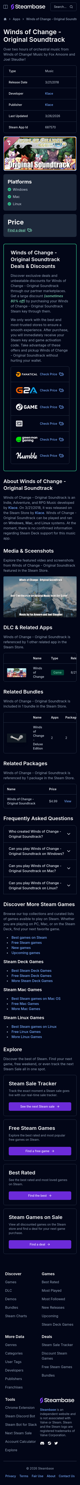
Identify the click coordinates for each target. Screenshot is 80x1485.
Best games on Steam (29, 937)
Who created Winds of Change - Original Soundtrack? (40, 834)
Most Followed (53, 1299)
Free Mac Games (25, 1004)
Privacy (10, 1476)
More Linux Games (27, 1037)
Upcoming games (26, 953)
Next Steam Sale (18, 1433)
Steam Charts (16, 1316)
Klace (49, 93)
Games (10, 1282)
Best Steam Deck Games (32, 970)
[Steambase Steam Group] (49, 1443)
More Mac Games (26, 1009)
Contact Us (67, 1476)
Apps (16, 19)
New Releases (53, 1307)
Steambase (48, 1409)
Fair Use (38, 1476)
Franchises (14, 1387)
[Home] (5, 19)
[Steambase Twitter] (56, 1443)
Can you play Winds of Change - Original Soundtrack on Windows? (40, 851)
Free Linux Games (26, 1032)
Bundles (11, 1307)
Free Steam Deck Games (31, 976)
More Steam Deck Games (32, 981)
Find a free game (39, 1151)
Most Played (52, 1290)
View (67, 801)
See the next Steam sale (40, 1106)
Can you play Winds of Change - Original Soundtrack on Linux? (40, 885)
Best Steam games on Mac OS (36, 998)
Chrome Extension (20, 1407)
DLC (8, 1290)
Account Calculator (20, 1441)
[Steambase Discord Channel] (42, 1443)
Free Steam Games (57, 1367)
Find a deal (40, 1244)
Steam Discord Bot (20, 1416)
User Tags (13, 1362)
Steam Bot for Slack (21, 1424)
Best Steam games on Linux (34, 1026)
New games (21, 948)
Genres (11, 1345)
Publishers (13, 1379)
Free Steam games (27, 942)
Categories (14, 1353)
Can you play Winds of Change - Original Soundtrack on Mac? (40, 868)
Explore (11, 1450)
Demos (10, 1299)
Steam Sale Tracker (57, 1345)
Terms (23, 1476)
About (51, 1476)
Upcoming (50, 1316)
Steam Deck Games (57, 1324)
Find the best (40, 1195)
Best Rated (50, 1282)
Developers (14, 1370)
